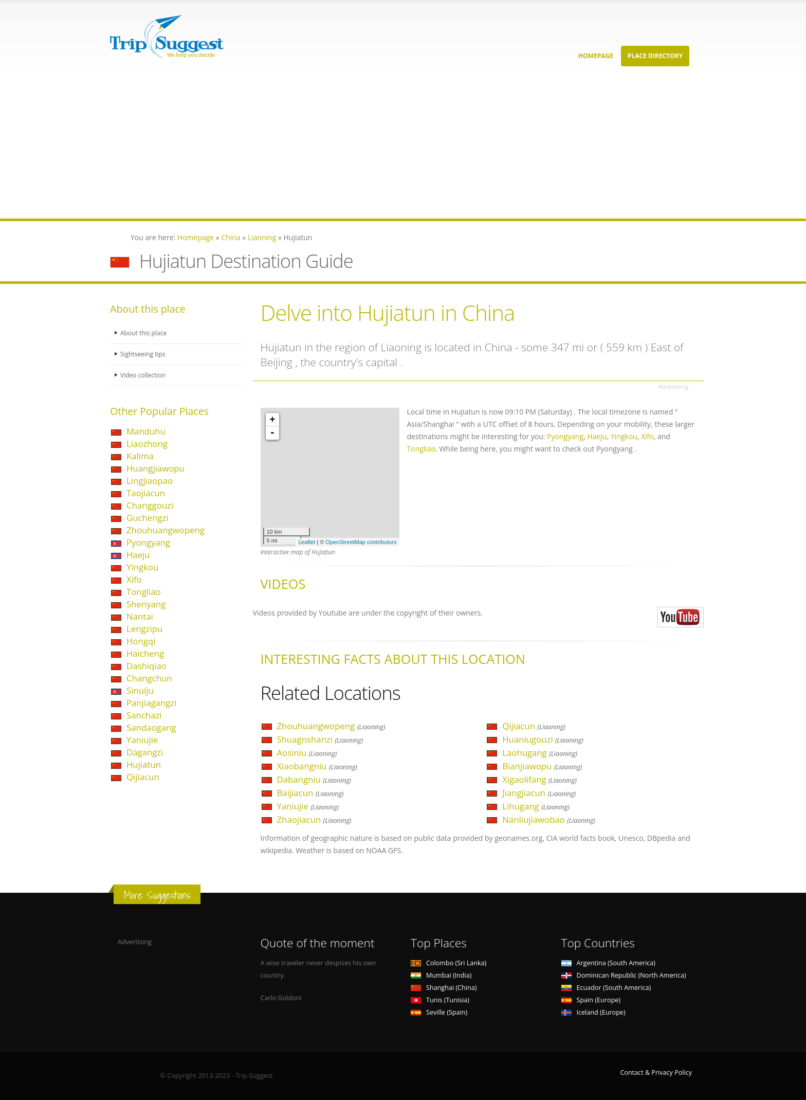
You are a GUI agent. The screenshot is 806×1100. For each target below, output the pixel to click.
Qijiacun (142, 777)
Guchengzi (147, 518)
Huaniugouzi (542, 739)
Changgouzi (149, 505)
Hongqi (140, 641)
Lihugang (536, 806)
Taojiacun (145, 493)
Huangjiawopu (155, 468)
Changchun (149, 678)
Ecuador (606, 987)
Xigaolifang (539, 779)
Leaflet (306, 542)
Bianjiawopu (542, 766)
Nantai (139, 616)
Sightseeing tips (144, 354)
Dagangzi (144, 752)
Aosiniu (307, 753)
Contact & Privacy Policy (656, 1072)
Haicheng (145, 653)
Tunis (440, 1000)
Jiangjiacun (539, 793)
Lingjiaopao (149, 480)
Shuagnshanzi (320, 739)
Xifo (134, 579)
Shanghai (444, 987)
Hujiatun (143, 764)
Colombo (448, 963)
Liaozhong (147, 443)
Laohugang (539, 753)
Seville (439, 1012)
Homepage (595, 55)
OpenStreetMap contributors (360, 542)
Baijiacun (310, 793)
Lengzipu (144, 629)
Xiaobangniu (317, 766)
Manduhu (146, 431)
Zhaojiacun (314, 819)
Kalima (140, 456)
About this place (144, 333)
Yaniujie (142, 740)
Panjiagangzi (151, 703)
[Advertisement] (308, 147)
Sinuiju (140, 690)
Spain (590, 1000)
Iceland (593, 1012)
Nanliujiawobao (548, 819)
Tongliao (143, 592)
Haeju (138, 555)
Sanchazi (144, 715)
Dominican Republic (623, 975)
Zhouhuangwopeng (165, 530)
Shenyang (146, 604)
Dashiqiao (146, 666)
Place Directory (655, 55)
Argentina (608, 963)
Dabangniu (314, 779)
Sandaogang (151, 727)
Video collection (144, 375)
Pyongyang (148, 542)
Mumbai (441, 975)
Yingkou (142, 567)
